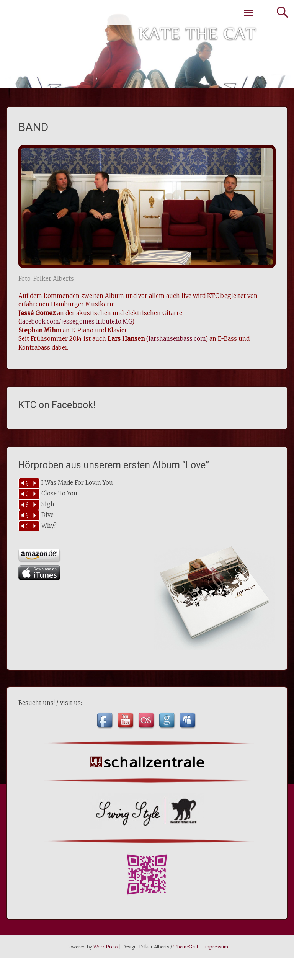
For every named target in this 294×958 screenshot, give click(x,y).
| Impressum (213, 947)
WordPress (105, 947)
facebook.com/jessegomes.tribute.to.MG (76, 321)
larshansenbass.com (177, 338)
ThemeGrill (185, 947)
